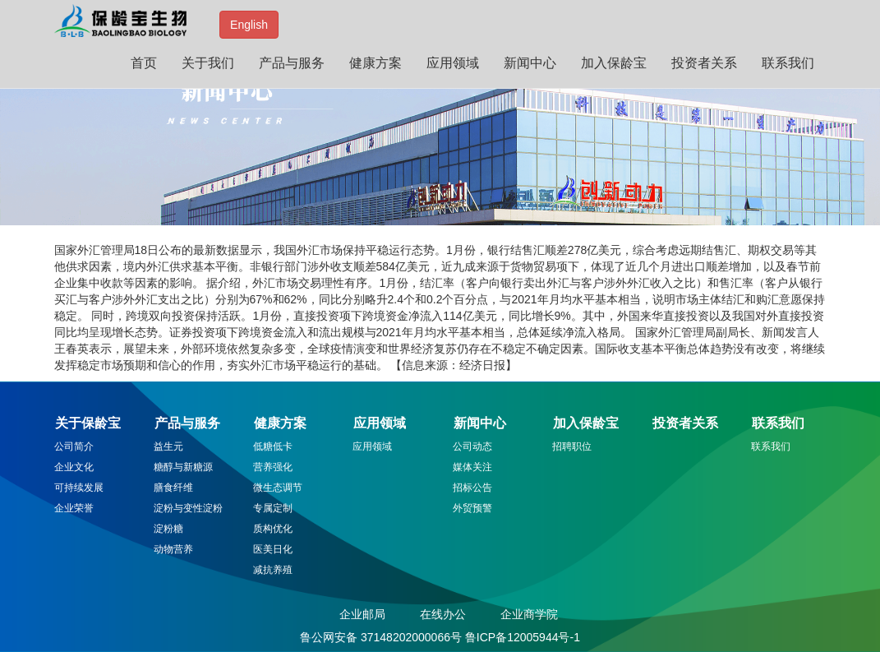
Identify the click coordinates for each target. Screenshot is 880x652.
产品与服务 (292, 63)
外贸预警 (472, 508)
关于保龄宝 (88, 423)
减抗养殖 (273, 570)
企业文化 (74, 467)
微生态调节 (277, 487)
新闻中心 (530, 63)
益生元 (168, 446)
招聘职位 (572, 446)
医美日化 (273, 549)
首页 (144, 63)
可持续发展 (79, 487)
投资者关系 (704, 63)
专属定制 (273, 508)
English (249, 24)
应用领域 (452, 63)
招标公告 (472, 487)
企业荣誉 (74, 508)
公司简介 (74, 446)
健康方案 (375, 63)
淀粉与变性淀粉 (188, 508)
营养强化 (273, 467)
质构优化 (273, 528)
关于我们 (208, 63)
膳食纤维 (173, 487)
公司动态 (472, 446)
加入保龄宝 (614, 63)
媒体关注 (472, 467)
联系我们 (788, 63)
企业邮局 (362, 614)
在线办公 (443, 614)
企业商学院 (529, 614)
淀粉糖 (168, 528)
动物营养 (173, 549)
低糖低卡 (273, 446)
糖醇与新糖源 (183, 467)
